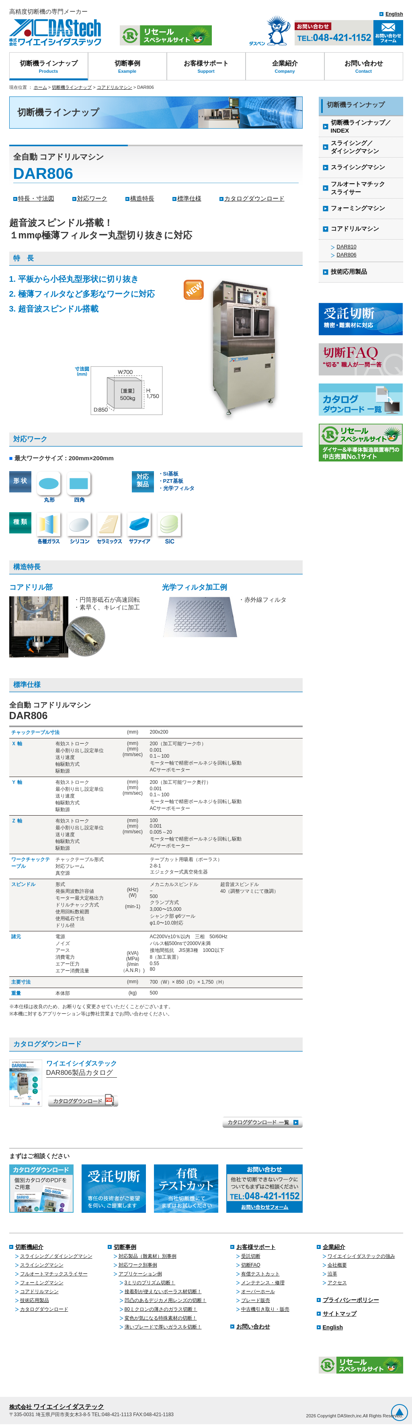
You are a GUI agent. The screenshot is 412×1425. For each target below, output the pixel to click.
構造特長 (142, 198)
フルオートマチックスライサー (54, 1274)
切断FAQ (250, 1265)
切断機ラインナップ (49, 67)
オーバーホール (258, 1291)
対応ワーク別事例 (138, 1265)
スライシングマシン (42, 1265)
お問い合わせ (363, 67)
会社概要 (337, 1265)
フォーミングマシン (42, 1283)
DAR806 (347, 255)
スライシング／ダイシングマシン (56, 1256)
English (394, 14)
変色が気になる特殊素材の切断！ (161, 1318)
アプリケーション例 (140, 1274)
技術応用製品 (34, 1300)
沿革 (332, 1274)
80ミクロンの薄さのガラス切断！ (161, 1309)
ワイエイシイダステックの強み (361, 1256)
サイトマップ (340, 1313)
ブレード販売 (255, 1300)
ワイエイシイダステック (56, 1406)
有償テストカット (260, 1274)
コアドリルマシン (114, 87)
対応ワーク (92, 198)
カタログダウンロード (254, 198)
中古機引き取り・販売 (265, 1309)
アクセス (337, 1283)
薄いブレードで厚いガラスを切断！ (163, 1327)
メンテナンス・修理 (263, 1283)
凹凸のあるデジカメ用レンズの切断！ (166, 1300)
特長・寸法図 (36, 198)
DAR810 (347, 247)
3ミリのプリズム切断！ (150, 1283)
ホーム (40, 87)
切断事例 (127, 67)
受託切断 (250, 1256)
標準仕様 (189, 198)
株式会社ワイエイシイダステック (55, 32)
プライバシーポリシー (351, 1300)
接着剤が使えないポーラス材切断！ (163, 1291)
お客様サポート (206, 67)
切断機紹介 (29, 1247)
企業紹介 (285, 67)
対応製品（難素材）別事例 (147, 1256)
